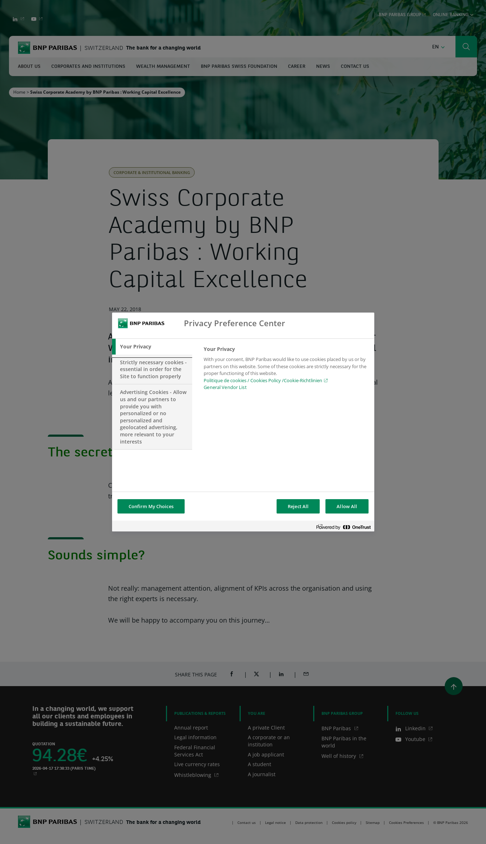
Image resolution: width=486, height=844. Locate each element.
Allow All (347, 506)
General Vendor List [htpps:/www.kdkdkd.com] (225, 387)
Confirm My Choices (151, 506)
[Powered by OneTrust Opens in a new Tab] (343, 526)
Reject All (298, 506)
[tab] (152, 347)
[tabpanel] (285, 370)
